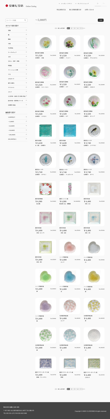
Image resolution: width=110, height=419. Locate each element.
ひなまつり (17, 78)
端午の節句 (17, 83)
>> (84, 28)
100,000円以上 (17, 139)
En (104, 3)
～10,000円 (17, 125)
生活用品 (17, 47)
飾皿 (17, 39)
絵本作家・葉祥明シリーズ (17, 100)
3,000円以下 (17, 117)
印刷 (101, 20)
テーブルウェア (17, 52)
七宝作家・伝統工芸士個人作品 (17, 96)
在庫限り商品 (17, 105)
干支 (17, 74)
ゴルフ (17, 91)
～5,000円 (17, 121)
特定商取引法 (61, 10)
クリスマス (17, 87)
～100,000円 (17, 134)
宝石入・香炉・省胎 (17, 61)
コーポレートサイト (66, 3)
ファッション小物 (17, 69)
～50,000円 (17, 130)
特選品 (17, 65)
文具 (17, 56)
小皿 (17, 43)
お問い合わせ (89, 10)
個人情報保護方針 (75, 10)
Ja (97, 3)
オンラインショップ (83, 3)
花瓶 (17, 30)
